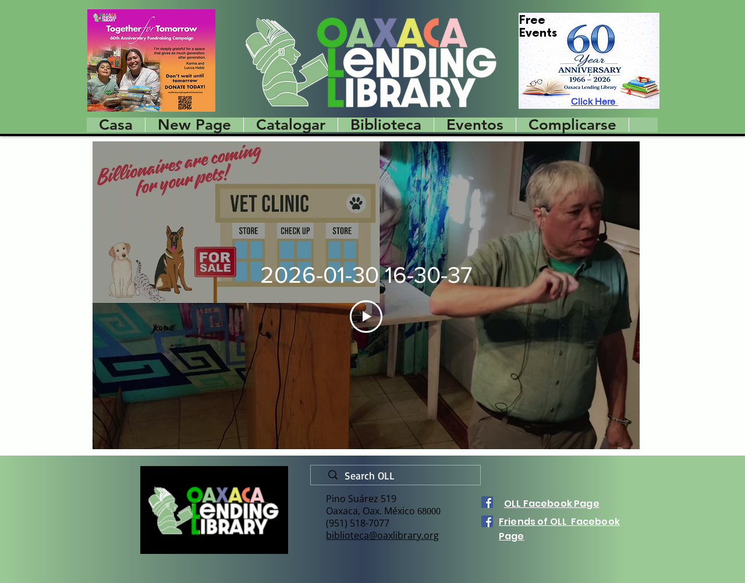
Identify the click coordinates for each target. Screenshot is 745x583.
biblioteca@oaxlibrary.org (382, 535)
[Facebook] (487, 502)
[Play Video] (366, 316)
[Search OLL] (400, 475)
